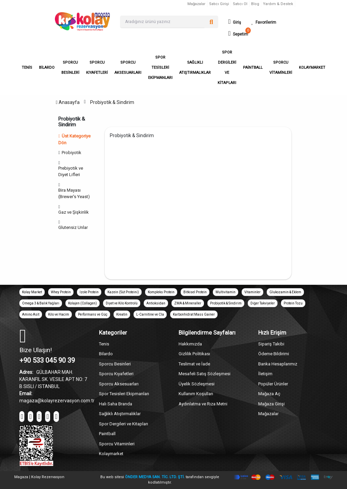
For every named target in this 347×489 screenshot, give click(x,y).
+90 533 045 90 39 (47, 360)
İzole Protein (89, 292)
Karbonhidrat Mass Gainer (194, 314)
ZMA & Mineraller (187, 303)
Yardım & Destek (278, 4)
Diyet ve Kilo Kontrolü (122, 303)
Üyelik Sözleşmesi (197, 383)
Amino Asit (30, 314)
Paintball (107, 433)
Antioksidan (155, 303)
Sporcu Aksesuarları (119, 383)
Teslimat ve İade (194, 363)
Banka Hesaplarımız (277, 363)
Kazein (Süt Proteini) (123, 292)
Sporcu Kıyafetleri (116, 373)
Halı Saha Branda (115, 403)
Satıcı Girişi (219, 4)
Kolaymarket (111, 453)
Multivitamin (226, 292)
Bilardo (106, 353)
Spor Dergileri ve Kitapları (123, 423)
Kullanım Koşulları (196, 393)
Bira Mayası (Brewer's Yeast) (75, 193)
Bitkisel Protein (195, 292)
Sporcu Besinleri (115, 363)
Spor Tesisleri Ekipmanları (124, 393)
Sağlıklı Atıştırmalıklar (120, 413)
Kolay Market (32, 292)
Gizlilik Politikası (194, 353)
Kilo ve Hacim (58, 314)
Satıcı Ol (240, 4)
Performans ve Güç (92, 314)
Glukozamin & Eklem (285, 292)
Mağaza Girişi (271, 403)
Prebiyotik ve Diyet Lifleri (70, 171)
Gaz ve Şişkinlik (74, 212)
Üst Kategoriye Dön (74, 139)
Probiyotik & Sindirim (112, 102)
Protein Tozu (293, 303)
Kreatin (121, 314)
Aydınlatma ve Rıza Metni (203, 403)
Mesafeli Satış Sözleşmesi (204, 373)
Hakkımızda (190, 343)
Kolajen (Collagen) (82, 303)
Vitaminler (252, 292)
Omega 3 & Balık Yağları (40, 303)
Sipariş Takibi (271, 343)
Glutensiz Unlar (74, 227)
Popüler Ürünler (273, 383)
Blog (255, 4)
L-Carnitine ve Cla (150, 314)
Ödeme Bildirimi (273, 353)
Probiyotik (72, 152)
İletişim (265, 373)
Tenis (104, 343)
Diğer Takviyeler (262, 303)
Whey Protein (61, 292)
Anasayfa (68, 102)
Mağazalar (196, 4)
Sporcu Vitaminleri (117, 443)
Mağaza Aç (269, 393)
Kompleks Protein (161, 292)
